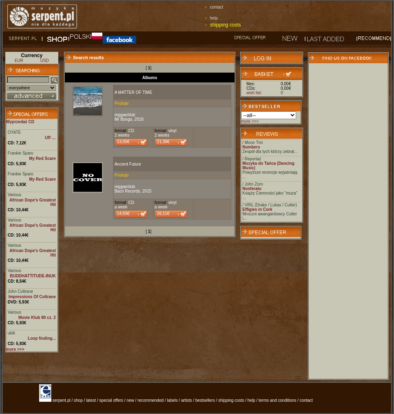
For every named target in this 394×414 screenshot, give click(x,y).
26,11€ (163, 213)
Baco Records (127, 191)
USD (44, 60)
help (214, 18)
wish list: (254, 93)
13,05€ (123, 141)
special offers (111, 400)
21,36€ (163, 141)
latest (91, 400)
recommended (150, 400)
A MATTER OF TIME (133, 92)
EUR (19, 60)
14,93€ (123, 213)
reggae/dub (125, 115)
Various (14, 195)
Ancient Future (128, 164)
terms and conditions (277, 400)
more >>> (250, 121)
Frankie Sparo (20, 153)
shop (78, 400)
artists (186, 400)
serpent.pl (62, 400)
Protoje (122, 103)
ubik (11, 333)
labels (172, 400)
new (130, 400)
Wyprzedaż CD (20, 122)
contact (216, 7)
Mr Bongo (123, 119)
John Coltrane (20, 291)
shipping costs (225, 25)
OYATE (14, 132)
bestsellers (205, 400)
